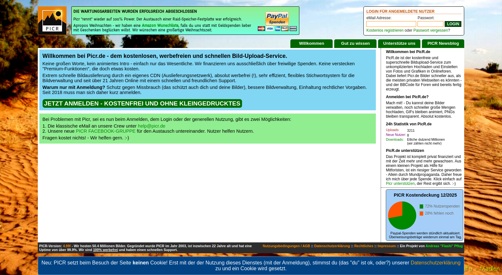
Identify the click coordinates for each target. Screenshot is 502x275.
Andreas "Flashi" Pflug (444, 246)
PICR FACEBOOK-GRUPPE (106, 131)
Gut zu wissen (355, 43)
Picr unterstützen (400, 183)
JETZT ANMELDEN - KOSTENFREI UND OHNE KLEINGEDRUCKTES (142, 103)
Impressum (386, 246)
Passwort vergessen (430, 30)
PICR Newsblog (443, 43)
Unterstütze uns (399, 43)
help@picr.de (152, 126)
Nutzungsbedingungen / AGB (286, 246)
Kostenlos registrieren (384, 30)
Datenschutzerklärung (332, 246)
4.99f (67, 246)
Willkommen (311, 43)
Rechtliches (363, 246)
